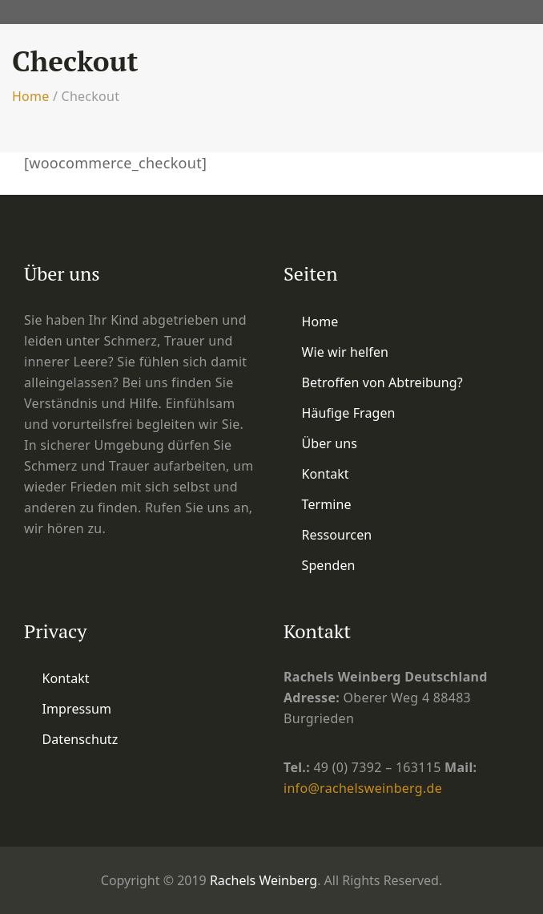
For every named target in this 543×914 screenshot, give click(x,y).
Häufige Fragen (349, 413)
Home (31, 96)
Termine (327, 504)
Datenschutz (80, 739)
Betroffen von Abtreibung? (382, 382)
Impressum (77, 709)
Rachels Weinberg (263, 880)
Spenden (329, 565)
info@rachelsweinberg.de (363, 788)
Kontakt (325, 474)
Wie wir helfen (345, 352)
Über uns (330, 443)
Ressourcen (337, 535)
